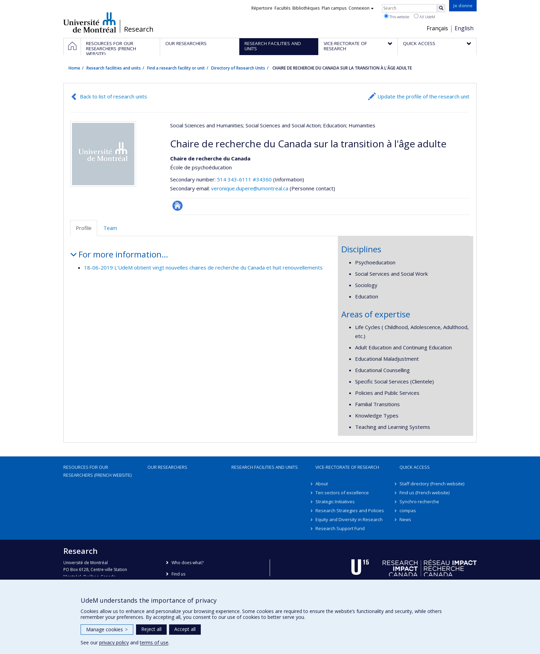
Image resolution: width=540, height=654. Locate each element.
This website (396, 16)
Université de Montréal (89, 22)
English (464, 28)
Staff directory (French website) (431, 484)
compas (407, 510)
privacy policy (114, 642)
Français (437, 28)
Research (139, 29)
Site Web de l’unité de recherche (177, 205)
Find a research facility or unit (176, 68)
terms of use (154, 642)
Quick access (414, 467)
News (405, 519)
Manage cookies (107, 629)
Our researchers (167, 467)
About (321, 484)
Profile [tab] (84, 227)
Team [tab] (110, 227)
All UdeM (424, 16)
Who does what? (188, 563)
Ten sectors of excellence (342, 492)
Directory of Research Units (238, 68)
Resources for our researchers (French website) (97, 471)
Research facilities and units (113, 68)
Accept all (185, 629)
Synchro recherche (419, 501)
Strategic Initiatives (335, 501)
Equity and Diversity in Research (349, 519)
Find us (178, 574)
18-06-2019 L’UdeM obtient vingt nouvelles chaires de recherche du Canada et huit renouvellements (203, 267)
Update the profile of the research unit (423, 96)
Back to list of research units (113, 96)
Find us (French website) (424, 492)
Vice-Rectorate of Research (347, 467)
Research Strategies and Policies (349, 510)
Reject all (151, 629)
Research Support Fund (340, 528)
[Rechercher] (441, 8)
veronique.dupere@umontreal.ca (249, 188)
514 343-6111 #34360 (244, 179)
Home (74, 68)
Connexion (361, 8)
